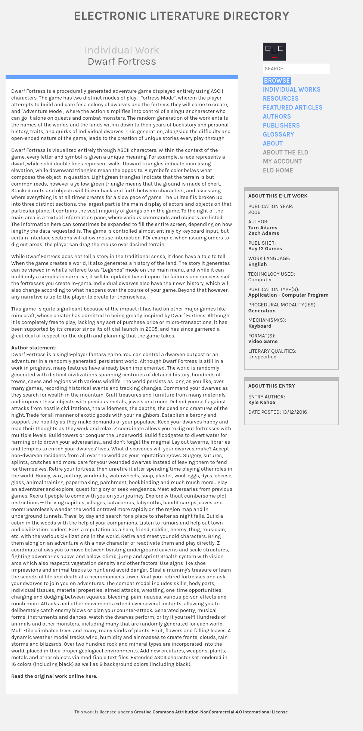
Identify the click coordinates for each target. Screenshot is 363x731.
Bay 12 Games (265, 248)
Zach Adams (263, 233)
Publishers (281, 125)
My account (282, 161)
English (257, 264)
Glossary (278, 134)
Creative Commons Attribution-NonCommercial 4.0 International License (211, 712)
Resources (281, 98)
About (273, 143)
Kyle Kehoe (261, 402)
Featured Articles (293, 107)
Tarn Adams (262, 227)
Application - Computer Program (288, 295)
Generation (262, 311)
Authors (277, 116)
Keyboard (260, 326)
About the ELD (285, 152)
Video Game (263, 341)
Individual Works (292, 89)
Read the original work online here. (54, 676)
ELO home (278, 170)
